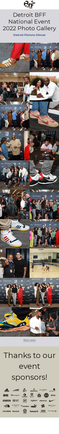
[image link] (29, 4)
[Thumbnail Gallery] (15, 57)
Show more (29, 340)
